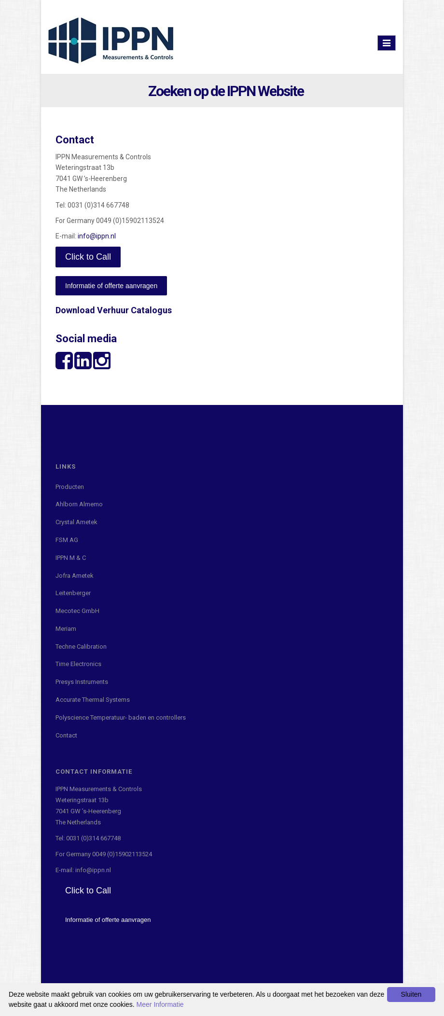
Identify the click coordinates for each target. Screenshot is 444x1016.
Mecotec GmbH (77, 610)
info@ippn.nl (97, 236)
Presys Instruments (82, 681)
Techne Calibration (81, 646)
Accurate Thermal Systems (93, 699)
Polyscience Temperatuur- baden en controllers (121, 717)
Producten (70, 486)
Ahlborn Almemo (79, 504)
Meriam (66, 628)
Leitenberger (73, 593)
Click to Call (88, 257)
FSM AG (67, 539)
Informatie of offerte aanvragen (111, 286)
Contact (66, 735)
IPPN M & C (71, 557)
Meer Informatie (160, 1004)
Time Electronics (78, 664)
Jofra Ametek (75, 575)
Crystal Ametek (76, 522)
